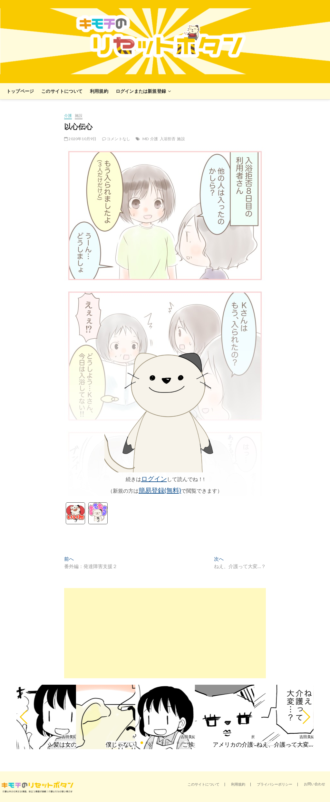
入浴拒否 (168, 138)
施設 (78, 115)
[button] (24, 717)
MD (145, 138)
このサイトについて (61, 91)
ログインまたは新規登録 (141, 91)
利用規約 (99, 91)
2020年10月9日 (80, 138)
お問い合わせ (314, 784)
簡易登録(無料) (160, 490)
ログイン (154, 478)
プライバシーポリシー (274, 784)
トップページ (20, 91)
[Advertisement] (165, 633)
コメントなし (116, 138)
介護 (68, 115)
